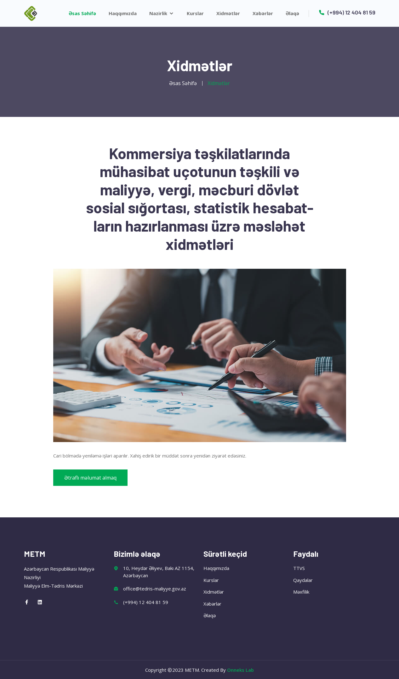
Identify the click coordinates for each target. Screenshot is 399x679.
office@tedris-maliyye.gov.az (154, 588)
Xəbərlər (263, 13)
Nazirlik (161, 13)
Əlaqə (292, 13)
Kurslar (195, 13)
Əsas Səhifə (82, 13)
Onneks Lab (240, 670)
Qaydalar (303, 580)
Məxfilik (301, 592)
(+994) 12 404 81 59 (346, 12)
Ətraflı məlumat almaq (90, 477)
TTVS (299, 568)
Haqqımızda (123, 13)
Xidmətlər (228, 13)
